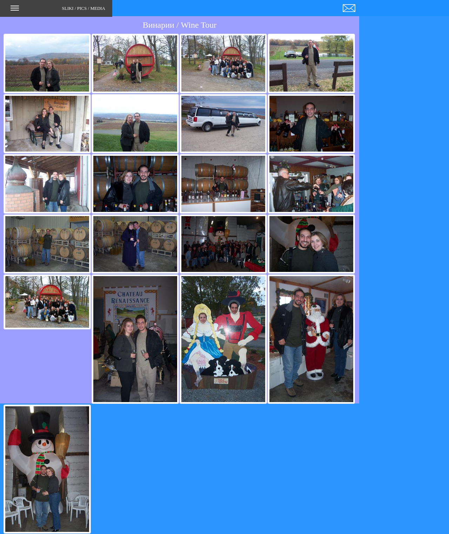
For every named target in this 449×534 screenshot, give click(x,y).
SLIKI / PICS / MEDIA (58, 10)
